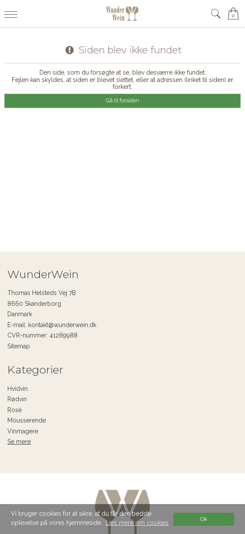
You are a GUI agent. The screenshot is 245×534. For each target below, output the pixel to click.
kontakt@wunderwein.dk (62, 324)
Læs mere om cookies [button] (137, 522)
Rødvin (17, 399)
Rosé (14, 409)
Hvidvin (17, 388)
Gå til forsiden (122, 100)
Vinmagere (22, 431)
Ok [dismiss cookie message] (203, 519)
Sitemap (18, 346)
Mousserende (26, 420)
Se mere (19, 441)
